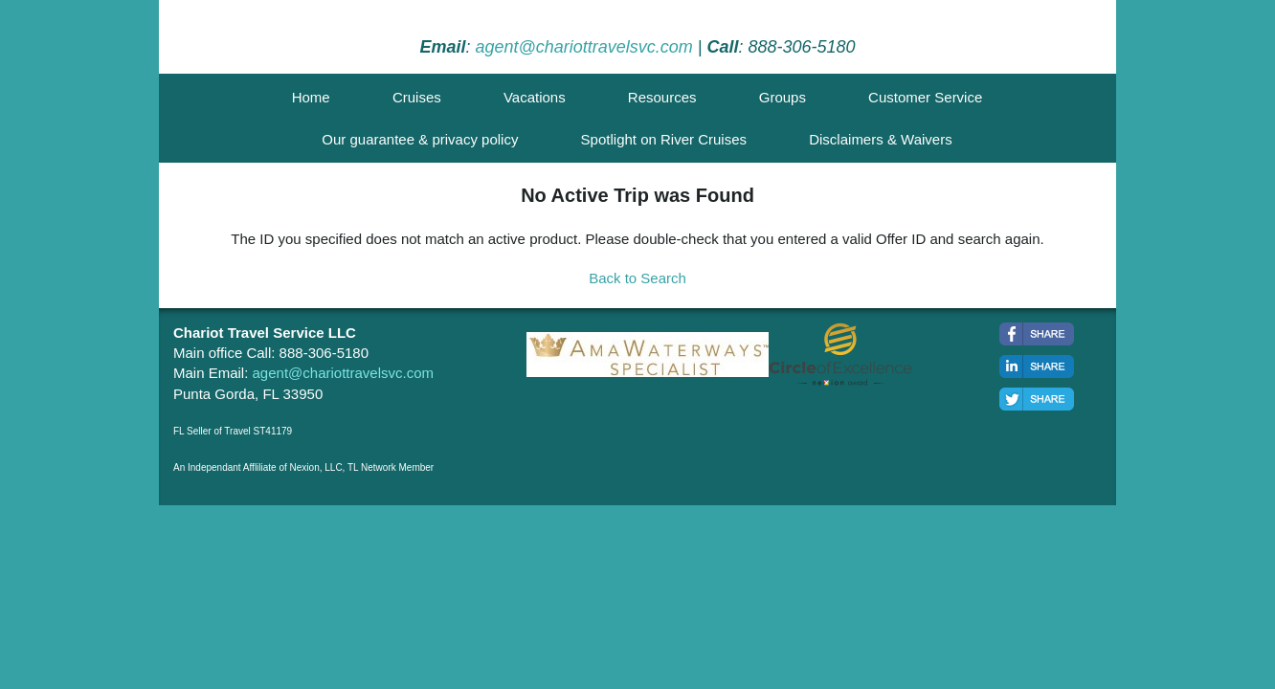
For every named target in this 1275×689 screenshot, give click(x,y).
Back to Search (637, 278)
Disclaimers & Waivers (880, 139)
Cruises (416, 97)
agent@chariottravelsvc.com (583, 46)
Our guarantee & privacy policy (420, 139)
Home (311, 97)
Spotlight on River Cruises (664, 139)
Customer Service (925, 97)
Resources (662, 97)
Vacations (534, 97)
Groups (782, 97)
